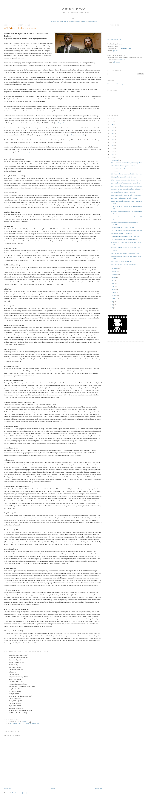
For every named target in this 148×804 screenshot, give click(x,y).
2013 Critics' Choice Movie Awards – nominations (126, 186)
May (113, 286)
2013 (111, 157)
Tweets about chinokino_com (116, 84)
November (115, 268)
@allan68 (115, 51)
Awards (72, 21)
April (113, 289)
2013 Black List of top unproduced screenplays (125, 183)
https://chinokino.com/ (114, 39)
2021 (111, 133)
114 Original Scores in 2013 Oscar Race (123, 192)
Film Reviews (55, 21)
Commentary (93, 21)
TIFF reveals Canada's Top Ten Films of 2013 (125, 253)
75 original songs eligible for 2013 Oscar (123, 177)
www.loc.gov (27, 152)
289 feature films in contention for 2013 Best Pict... (126, 174)
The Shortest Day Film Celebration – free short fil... (126, 236)
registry (35, 723)
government (27, 723)
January (114, 298)
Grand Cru (122, 60)
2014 (111, 154)
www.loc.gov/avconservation (76, 135)
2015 (111, 151)
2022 (111, 130)
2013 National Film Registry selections (20, 28)
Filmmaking (64, 21)
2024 (111, 124)
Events (78, 21)
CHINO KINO (74, 9)
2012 (111, 302)
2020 (111, 136)
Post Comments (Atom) (19, 793)
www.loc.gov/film (60, 123)
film (19, 723)
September (115, 274)
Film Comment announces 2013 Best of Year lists (126, 180)
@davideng (116, 62)
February (114, 295)
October (114, 271)
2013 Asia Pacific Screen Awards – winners (124, 198)
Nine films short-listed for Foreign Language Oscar (126, 163)
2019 (111, 139)
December (115, 160)
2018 (111, 142)
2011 (111, 305)
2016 (111, 148)
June (113, 283)
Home (53, 788)
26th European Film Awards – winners (122, 227)
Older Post (98, 788)
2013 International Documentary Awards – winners (126, 230)
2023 (111, 127)
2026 (111, 118)
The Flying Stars (125, 48)
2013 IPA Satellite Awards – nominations (123, 264)
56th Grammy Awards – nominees (121, 233)
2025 (111, 121)
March (114, 292)
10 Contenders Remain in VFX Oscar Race (124, 239)
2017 (111, 145)
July (113, 280)
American (13, 723)
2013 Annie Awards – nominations (121, 261)
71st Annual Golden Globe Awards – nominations (126, 195)
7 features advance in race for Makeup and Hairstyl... (127, 189)
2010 (111, 308)
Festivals (85, 21)
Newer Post (7, 788)
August (114, 277)
